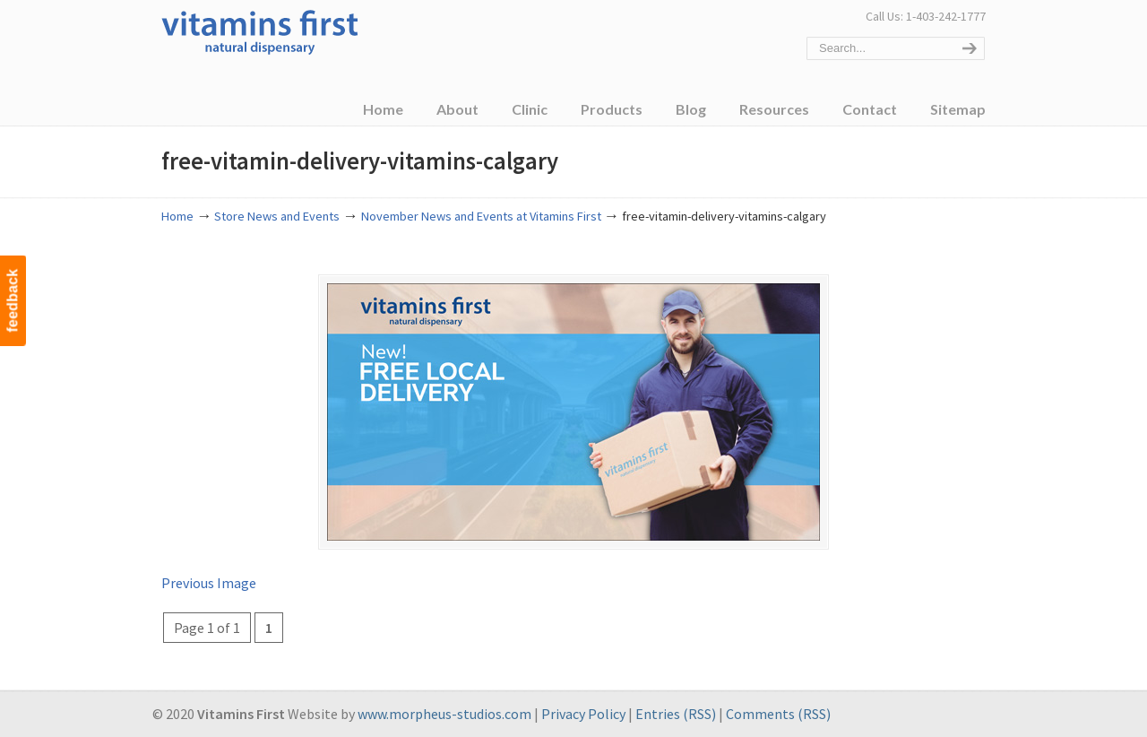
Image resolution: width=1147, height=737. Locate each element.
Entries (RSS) (675, 714)
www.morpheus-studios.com (444, 714)
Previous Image (208, 583)
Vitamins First (259, 30)
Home (177, 216)
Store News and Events (277, 216)
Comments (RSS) (778, 714)
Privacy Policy (583, 714)
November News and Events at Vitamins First (481, 216)
